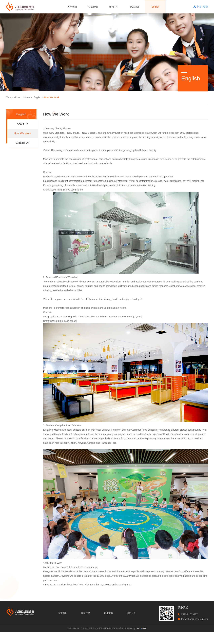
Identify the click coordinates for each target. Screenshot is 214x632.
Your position (13, 97)
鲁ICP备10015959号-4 (113, 628)
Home (26, 97)
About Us (22, 124)
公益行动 (93, 6)
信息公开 (134, 6)
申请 (199, 6)
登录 (205, 6)
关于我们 (72, 6)
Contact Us (22, 142)
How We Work (51, 97)
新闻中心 (114, 6)
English (155, 6)
